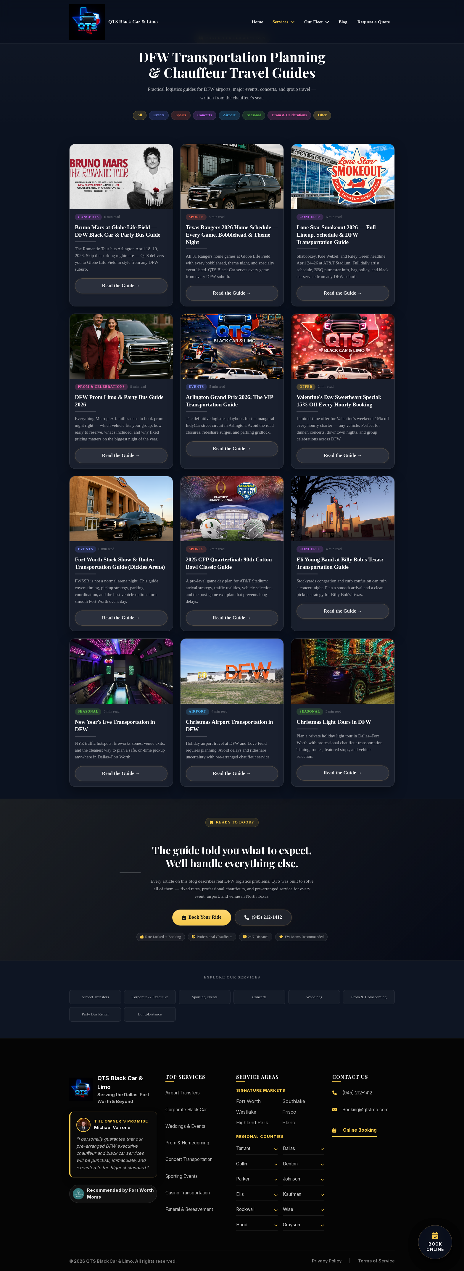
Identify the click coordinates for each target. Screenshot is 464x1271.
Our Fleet (316, 21)
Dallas (303, 1148)
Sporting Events (204, 997)
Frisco (289, 1112)
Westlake (246, 1112)
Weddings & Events (185, 1126)
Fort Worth (248, 1101)
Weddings (314, 997)
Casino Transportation (187, 1193)
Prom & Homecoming (368, 997)
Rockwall (257, 1209)
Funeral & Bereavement (189, 1209)
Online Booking (354, 1130)
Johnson (303, 1179)
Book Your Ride (201, 917)
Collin (257, 1164)
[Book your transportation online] (435, 1242)
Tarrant (257, 1148)
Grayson (303, 1225)
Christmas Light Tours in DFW (334, 722)
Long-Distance (150, 1014)
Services (284, 21)
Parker (257, 1179)
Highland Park (252, 1122)
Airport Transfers (95, 997)
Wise (303, 1209)
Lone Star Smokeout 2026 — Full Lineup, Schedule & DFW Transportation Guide (336, 234)
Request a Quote (373, 21)
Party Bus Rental (95, 1014)
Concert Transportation (188, 1159)
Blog (343, 21)
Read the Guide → (121, 285)
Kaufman (303, 1194)
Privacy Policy (326, 1260)
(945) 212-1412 (263, 917)
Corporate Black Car (186, 1109)
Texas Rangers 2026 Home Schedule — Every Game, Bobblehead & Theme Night (232, 234)
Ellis (257, 1194)
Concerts (259, 997)
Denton (303, 1164)
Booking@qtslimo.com (360, 1109)
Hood (257, 1225)
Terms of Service (376, 1260)
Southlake (293, 1101)
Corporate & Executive (149, 997)
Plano (288, 1122)
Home (257, 21)
